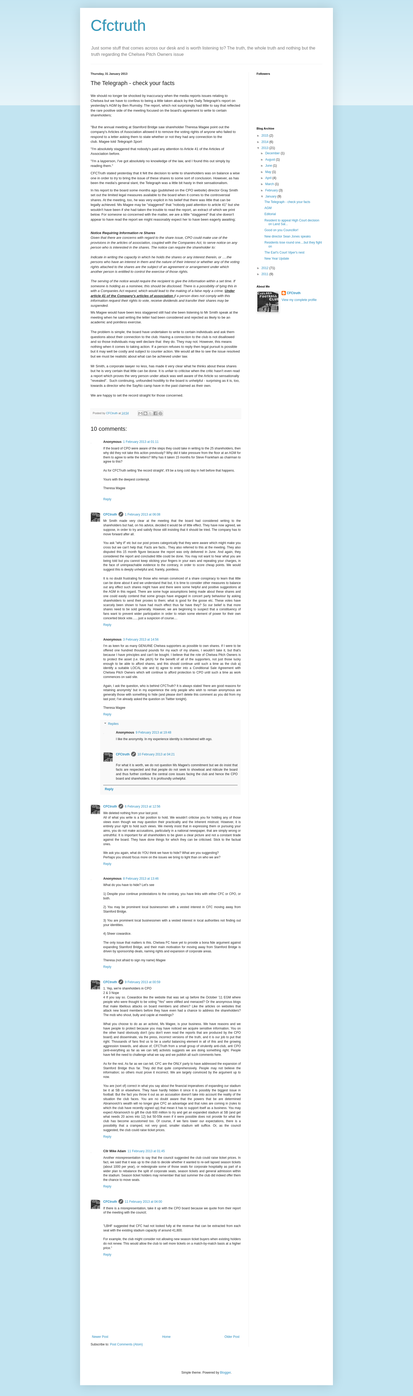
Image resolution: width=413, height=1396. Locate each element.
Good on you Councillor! (281, 230)
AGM (268, 208)
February (272, 190)
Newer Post (100, 1337)
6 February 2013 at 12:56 (142, 806)
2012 (265, 268)
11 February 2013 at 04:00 (143, 1202)
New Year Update (276, 258)
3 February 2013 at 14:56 (141, 639)
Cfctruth (118, 25)
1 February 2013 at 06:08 (142, 514)
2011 (265, 274)
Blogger (225, 1372)
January (271, 196)
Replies (113, 724)
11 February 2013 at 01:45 (146, 1151)
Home (166, 1337)
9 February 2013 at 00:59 (142, 982)
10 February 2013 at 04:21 (156, 754)
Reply (107, 499)
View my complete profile (299, 300)
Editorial (270, 214)
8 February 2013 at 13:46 (141, 878)
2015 (265, 135)
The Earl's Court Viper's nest (284, 252)
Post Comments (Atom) (126, 1344)
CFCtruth (110, 514)
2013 (265, 148)
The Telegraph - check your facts (287, 202)
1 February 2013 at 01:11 (141, 442)
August (270, 159)
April (268, 178)
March (270, 184)
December (273, 153)
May (268, 172)
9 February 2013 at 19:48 (153, 732)
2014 (265, 142)
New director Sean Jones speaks (287, 236)
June (269, 165)
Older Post (231, 1337)
